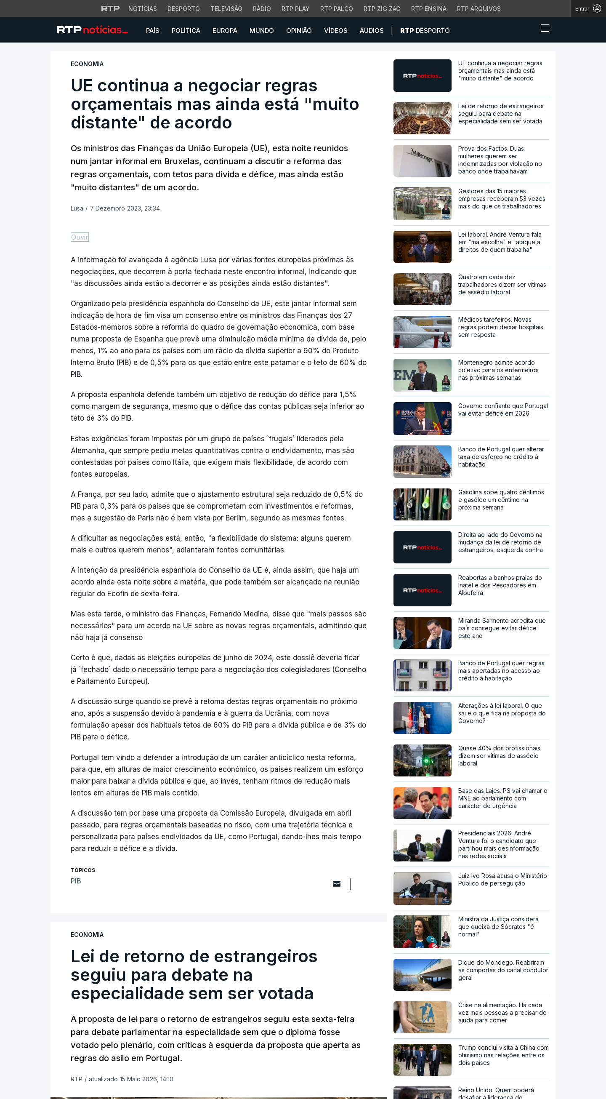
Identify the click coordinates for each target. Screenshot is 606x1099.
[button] (529, 30)
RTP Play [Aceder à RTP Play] (296, 8)
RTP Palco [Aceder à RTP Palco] (336, 8)
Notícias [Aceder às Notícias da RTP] (142, 8)
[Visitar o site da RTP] (110, 8)
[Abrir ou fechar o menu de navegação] (542, 29)
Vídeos (336, 31)
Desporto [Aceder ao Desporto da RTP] (183, 8)
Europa (225, 31)
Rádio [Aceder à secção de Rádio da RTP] (262, 8)
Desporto (425, 31)
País (152, 31)
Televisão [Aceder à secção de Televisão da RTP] (226, 8)
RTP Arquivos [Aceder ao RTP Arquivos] (479, 8)
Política (186, 31)
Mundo (262, 31)
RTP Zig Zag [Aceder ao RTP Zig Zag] (382, 8)
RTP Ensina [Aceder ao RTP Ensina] (429, 8)
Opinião (299, 31)
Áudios (372, 31)
